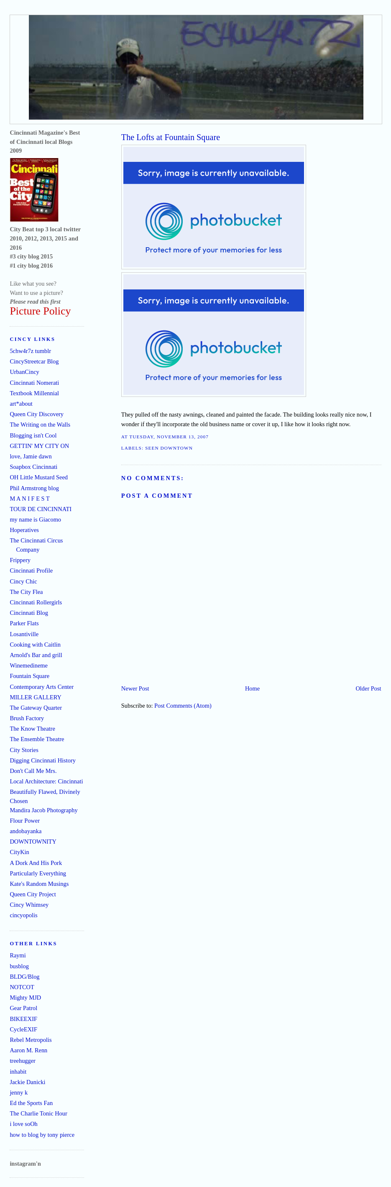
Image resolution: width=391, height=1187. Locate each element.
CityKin (19, 852)
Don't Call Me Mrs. (33, 770)
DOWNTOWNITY (33, 841)
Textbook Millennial (34, 393)
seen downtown (169, 447)
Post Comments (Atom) (183, 705)
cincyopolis (23, 915)
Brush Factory (27, 718)
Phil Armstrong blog (34, 488)
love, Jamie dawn (30, 456)
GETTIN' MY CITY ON (39, 446)
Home (252, 688)
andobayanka (25, 831)
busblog (19, 966)
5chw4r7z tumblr (30, 351)
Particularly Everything (38, 873)
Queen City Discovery (37, 414)
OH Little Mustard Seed (39, 477)
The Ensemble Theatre (37, 739)
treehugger (23, 1060)
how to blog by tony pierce (42, 1134)
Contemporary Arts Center (42, 686)
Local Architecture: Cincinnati (46, 781)
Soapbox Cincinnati (33, 466)
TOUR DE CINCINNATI (41, 509)
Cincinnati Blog (29, 612)
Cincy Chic (23, 581)
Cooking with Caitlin (35, 644)
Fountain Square (29, 676)
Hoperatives (24, 530)
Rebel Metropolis (30, 1039)
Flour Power (25, 820)
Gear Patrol (23, 1008)
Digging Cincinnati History (43, 760)
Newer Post (135, 688)
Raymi (18, 955)
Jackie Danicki (27, 1082)
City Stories (24, 750)
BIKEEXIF (23, 1019)
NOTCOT (22, 987)
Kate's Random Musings (39, 883)
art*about (21, 403)
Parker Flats (24, 623)
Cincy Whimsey (29, 904)
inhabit (18, 1071)
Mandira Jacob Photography (43, 810)
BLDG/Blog (24, 976)
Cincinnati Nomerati (34, 382)
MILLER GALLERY (35, 697)
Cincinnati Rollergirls (36, 602)
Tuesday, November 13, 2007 (169, 436)
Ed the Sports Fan (31, 1103)
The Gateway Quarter (36, 707)
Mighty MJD (25, 997)
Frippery (20, 560)
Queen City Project (33, 894)
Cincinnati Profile (31, 570)
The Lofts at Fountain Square (170, 137)
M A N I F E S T (29, 498)
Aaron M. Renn (28, 1050)
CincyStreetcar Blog (34, 361)
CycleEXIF (23, 1029)
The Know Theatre (32, 728)
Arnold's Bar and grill (36, 655)
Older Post (368, 688)
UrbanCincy (24, 371)
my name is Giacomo (35, 519)
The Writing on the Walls (40, 424)
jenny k (19, 1092)
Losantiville (24, 634)
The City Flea (26, 591)
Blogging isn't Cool (33, 435)
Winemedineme (29, 665)
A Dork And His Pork (36, 863)
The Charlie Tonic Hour (38, 1113)
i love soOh (23, 1123)
